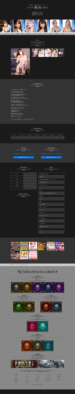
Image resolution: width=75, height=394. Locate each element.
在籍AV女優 (59, 374)
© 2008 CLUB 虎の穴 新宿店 (38, 384)
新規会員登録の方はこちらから (23, 157)
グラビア (16, 376)
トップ (27, 374)
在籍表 (48, 374)
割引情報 (58, 376)
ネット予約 (37, 381)
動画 (27, 376)
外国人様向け (16, 379)
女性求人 (58, 379)
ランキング (37, 376)
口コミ (48, 381)
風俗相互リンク (37, 379)
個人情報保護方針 (48, 379)
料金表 (48, 376)
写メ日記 (26, 381)
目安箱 (27, 379)
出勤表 (37, 374)
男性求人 (16, 381)
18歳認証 (16, 374)
